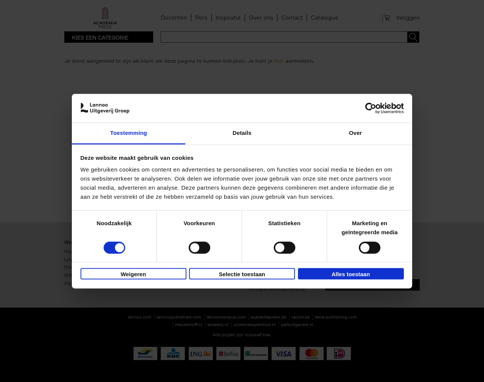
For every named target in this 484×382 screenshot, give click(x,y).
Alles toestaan (351, 274)
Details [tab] (242, 133)
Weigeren (133, 274)
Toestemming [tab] (128, 133)
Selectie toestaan (242, 274)
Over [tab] (355, 133)
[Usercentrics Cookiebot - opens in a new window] (371, 108)
